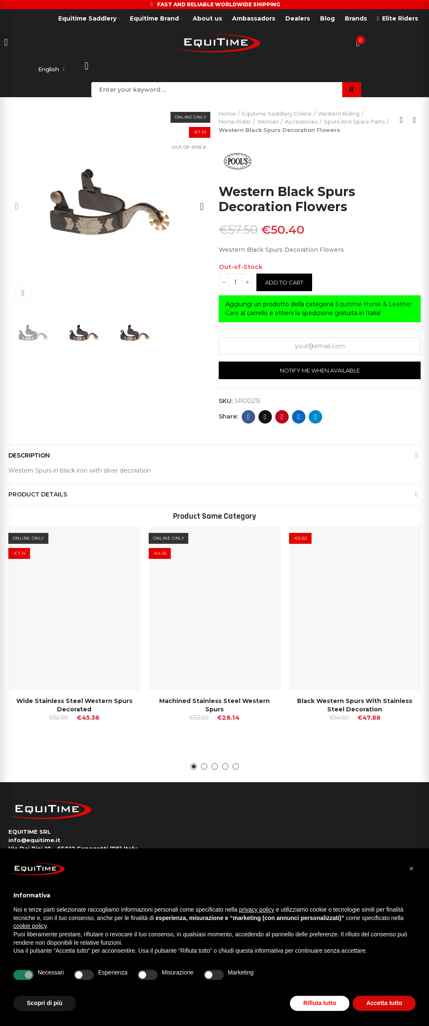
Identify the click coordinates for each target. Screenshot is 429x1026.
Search (351, 90)
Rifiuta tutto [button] (319, 1003)
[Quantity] (235, 283)
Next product (414, 121)
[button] (16, 207)
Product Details (37, 495)
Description (29, 456)
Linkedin (298, 418)
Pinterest (282, 418)
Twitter (265, 418)
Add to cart (284, 283)
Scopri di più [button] (44, 1003)
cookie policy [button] (30, 926)
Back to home (404, 121)
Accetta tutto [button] (384, 1003)
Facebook (248, 418)
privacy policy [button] (256, 909)
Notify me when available (320, 371)
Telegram (315, 418)
